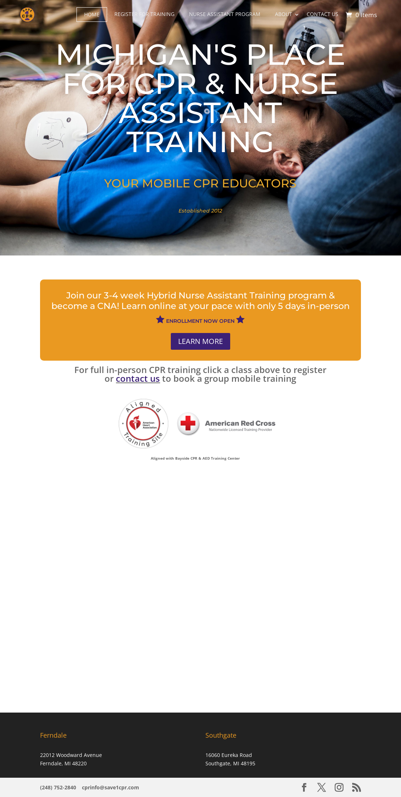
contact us (138, 378)
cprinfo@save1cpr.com (110, 787)
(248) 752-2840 (59, 787)
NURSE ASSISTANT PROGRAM (224, 14)
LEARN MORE (200, 341)
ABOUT (283, 14)
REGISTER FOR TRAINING (144, 14)
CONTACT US (322, 14)
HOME (91, 14)
